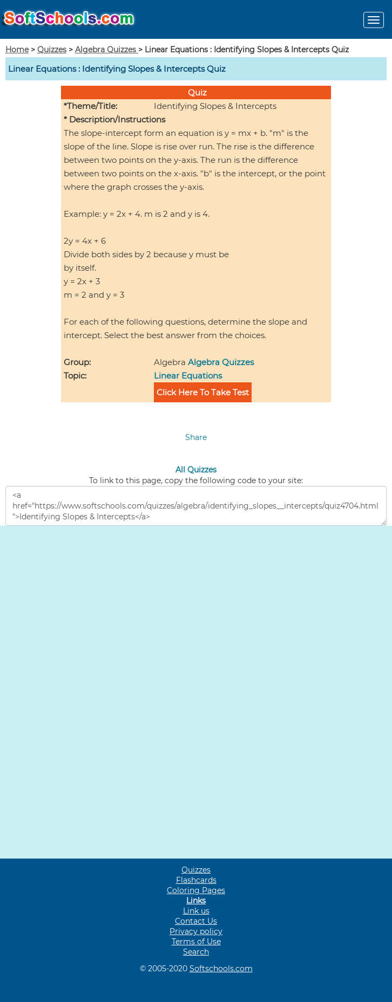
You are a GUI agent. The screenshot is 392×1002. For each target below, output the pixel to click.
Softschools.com (221, 968)
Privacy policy (196, 931)
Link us (196, 911)
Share (196, 437)
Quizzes (51, 49)
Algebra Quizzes (106, 49)
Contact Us (196, 921)
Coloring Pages (196, 890)
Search (196, 952)
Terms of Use (196, 941)
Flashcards (196, 880)
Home (17, 49)
